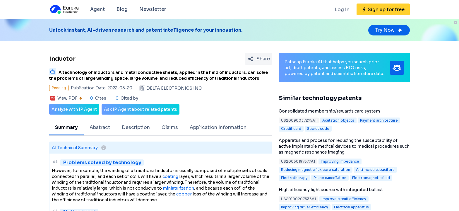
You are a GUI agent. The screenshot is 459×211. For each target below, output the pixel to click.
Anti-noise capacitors (375, 169)
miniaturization (178, 188)
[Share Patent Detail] (258, 59)
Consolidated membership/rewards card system (329, 111)
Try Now (389, 30)
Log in (342, 9)
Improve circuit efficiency (344, 199)
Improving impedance (340, 161)
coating (170, 176)
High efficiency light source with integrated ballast (331, 189)
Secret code (318, 128)
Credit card (291, 128)
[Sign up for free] (383, 9)
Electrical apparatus (351, 207)
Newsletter (152, 9)
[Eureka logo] (63, 9)
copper (184, 194)
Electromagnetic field (371, 178)
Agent (97, 9)
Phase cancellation (330, 178)
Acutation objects (338, 120)
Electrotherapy (294, 178)
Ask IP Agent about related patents (140, 109)
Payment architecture (379, 120)
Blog (122, 9)
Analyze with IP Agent (74, 109)
